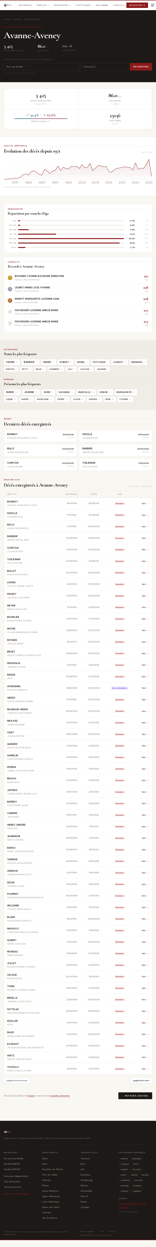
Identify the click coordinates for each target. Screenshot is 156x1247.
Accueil (7, 19)
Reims (84, 1201)
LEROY (124, 1175)
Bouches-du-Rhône (52, 1169)
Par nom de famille (13, 1158)
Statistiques (83, 5)
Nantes (84, 1185)
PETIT (136, 1164)
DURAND (125, 1186)
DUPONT (138, 1180)
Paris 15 (84, 1196)
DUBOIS (124, 1191)
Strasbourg (86, 1180)
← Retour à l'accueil (135, 1095)
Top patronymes (12, 1186)
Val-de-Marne (49, 1217)
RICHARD (137, 1169)
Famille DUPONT (12, 1169)
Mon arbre (102, 5)
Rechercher (137, 5)
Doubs (18, 19)
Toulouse (85, 1158)
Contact (118, 5)
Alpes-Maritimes (51, 1196)
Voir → (145, 503)
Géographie (62, 5)
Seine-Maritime (50, 1190)
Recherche (25, 5)
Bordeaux (86, 1174)
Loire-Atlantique (50, 1201)
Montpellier (86, 1190)
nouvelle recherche (60, 1095)
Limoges (85, 1207)
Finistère (46, 1212)
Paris (44, 1163)
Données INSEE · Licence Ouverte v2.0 (96, 1235)
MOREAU (137, 1186)
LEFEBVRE (125, 1180)
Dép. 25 (67, 46)
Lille (82, 1169)
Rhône (45, 1185)
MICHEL (145, 1175)
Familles (43, 5)
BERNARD (136, 1159)
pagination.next (141, 1080)
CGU (102, 1231)
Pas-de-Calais (49, 1174)
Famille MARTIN (11, 1163)
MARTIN (124, 1159)
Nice (83, 1163)
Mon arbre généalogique (16, 1193)
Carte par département (16, 1176)
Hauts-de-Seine (50, 1207)
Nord (44, 1158)
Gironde (46, 1180)
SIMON (134, 1175)
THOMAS (125, 1164)
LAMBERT (137, 1191)
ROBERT (124, 1169)
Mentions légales (87, 1231)
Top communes (12, 1181)
